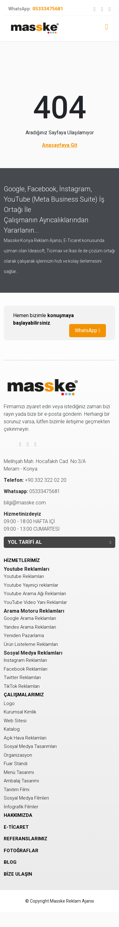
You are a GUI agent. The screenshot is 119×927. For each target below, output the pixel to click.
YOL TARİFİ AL (59, 542)
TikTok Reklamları (22, 686)
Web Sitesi (15, 721)
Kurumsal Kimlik (20, 712)
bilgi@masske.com (25, 503)
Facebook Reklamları (25, 669)
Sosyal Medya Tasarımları (30, 746)
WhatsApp (87, 330)
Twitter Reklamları (22, 677)
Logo (9, 703)
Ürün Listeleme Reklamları (31, 644)
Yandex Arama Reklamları (30, 627)
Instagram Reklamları (25, 660)
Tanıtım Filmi (16, 789)
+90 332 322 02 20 (35, 480)
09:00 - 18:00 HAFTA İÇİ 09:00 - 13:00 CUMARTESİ (32, 521)
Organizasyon (18, 755)
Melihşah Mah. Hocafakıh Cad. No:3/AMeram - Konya (45, 465)
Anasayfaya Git (59, 145)
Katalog (12, 729)
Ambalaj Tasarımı (21, 781)
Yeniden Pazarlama (24, 635)
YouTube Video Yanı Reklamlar (35, 602)
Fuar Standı (15, 763)
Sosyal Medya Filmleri (26, 798)
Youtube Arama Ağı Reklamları (35, 593)
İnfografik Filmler (21, 807)
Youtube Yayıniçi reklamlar (31, 585)
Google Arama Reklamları (30, 618)
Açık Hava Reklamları (25, 738)
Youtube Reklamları (24, 576)
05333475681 (35, 9)
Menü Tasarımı (19, 772)
